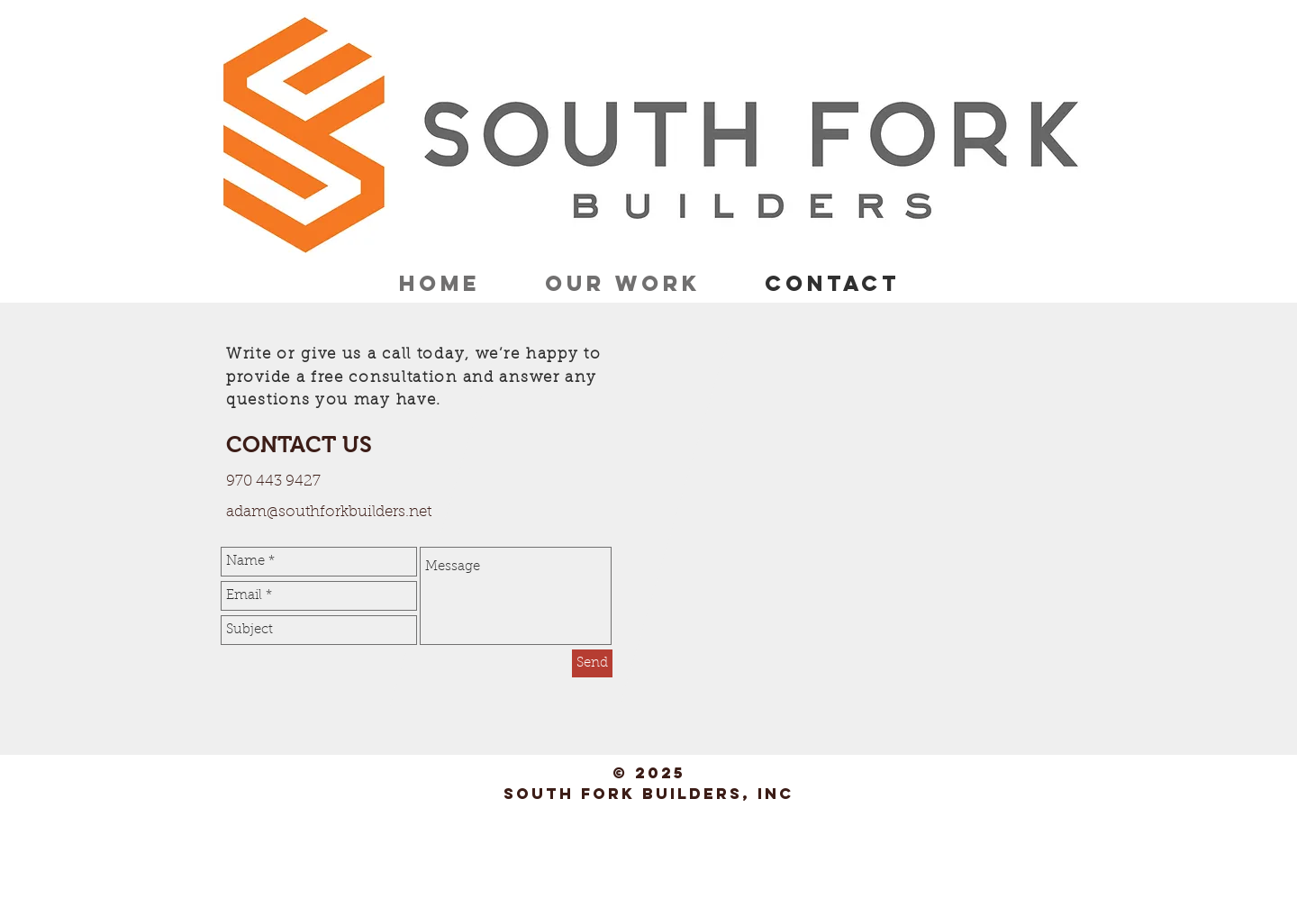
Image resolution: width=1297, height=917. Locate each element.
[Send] (592, 663)
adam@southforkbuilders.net (328, 512)
